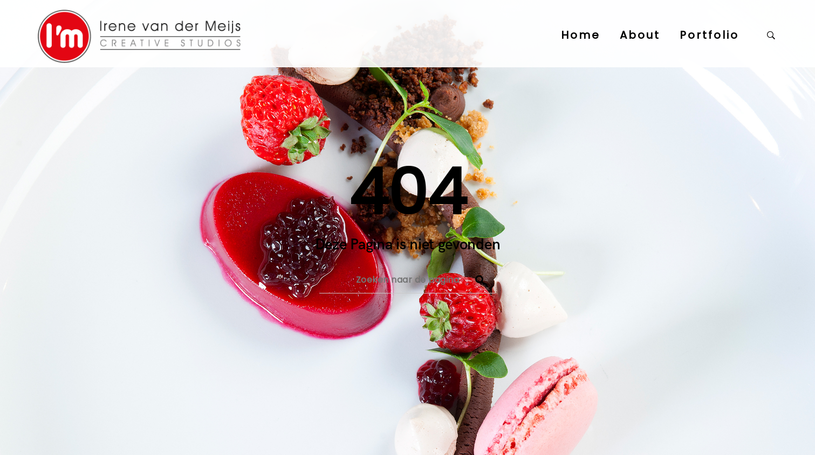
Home (580, 35)
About (640, 35)
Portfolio (709, 35)
